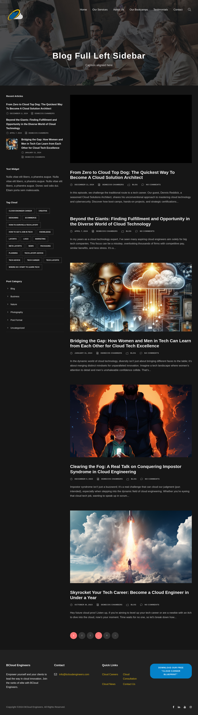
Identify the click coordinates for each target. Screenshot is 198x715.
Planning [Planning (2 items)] (13, 253)
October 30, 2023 (84, 605)
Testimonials (160, 9)
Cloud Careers (110, 674)
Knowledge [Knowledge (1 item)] (45, 232)
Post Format (16, 320)
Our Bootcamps (139, 9)
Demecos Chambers (113, 185)
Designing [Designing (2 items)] (13, 218)
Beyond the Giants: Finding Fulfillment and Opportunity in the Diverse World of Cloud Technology (31, 123)
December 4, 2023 (84, 479)
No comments (153, 185)
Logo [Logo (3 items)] (25, 239)
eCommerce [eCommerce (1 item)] (31, 218)
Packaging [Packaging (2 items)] (45, 246)
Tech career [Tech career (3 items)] (33, 260)
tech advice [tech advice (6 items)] (14, 260)
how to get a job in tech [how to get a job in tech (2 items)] (21, 232)
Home (83, 9)
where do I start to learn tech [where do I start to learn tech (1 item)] (24, 267)
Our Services (100, 9)
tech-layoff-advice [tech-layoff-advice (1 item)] (33, 253)
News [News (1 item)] (31, 246)
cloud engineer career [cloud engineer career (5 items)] (20, 211)
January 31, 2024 (83, 353)
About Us (118, 9)
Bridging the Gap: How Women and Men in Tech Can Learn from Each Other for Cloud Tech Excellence (42, 143)
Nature (14, 304)
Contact (178, 9)
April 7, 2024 (81, 231)
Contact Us (129, 684)
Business (15, 296)
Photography (17, 312)
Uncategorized (17, 328)
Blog (135, 185)
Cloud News (108, 684)
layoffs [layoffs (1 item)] (13, 239)
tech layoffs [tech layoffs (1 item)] (52, 260)
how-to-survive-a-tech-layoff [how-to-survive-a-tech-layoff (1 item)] (23, 225)
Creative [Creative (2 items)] (43, 211)
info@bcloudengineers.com (74, 674)
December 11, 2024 (84, 185)
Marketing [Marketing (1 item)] (40, 239)
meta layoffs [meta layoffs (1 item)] (15, 246)
